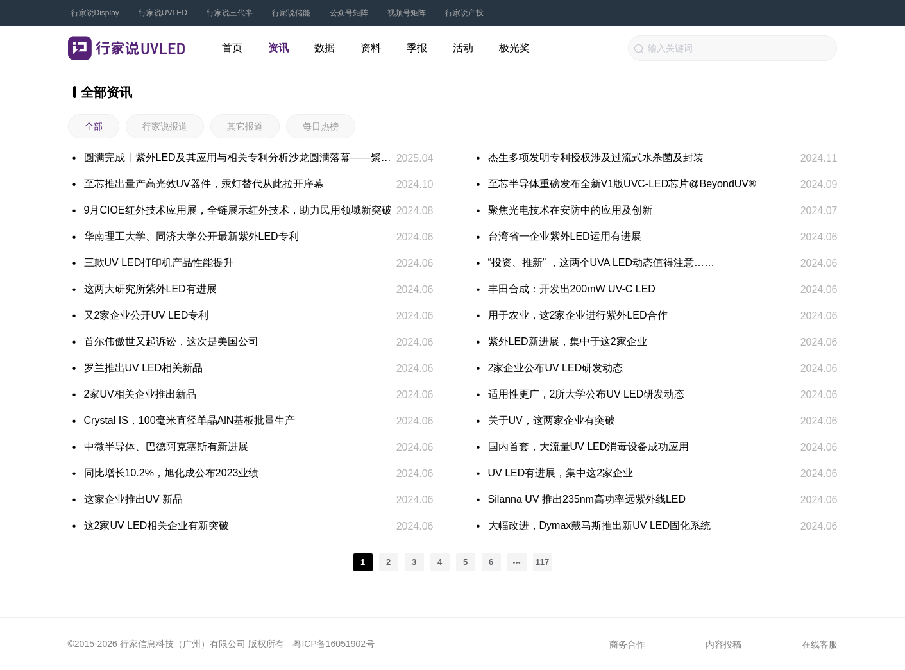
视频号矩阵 (406, 12)
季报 (417, 47)
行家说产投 (464, 12)
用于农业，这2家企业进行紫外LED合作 (578, 315)
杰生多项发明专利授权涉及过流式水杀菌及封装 (596, 157)
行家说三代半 (230, 12)
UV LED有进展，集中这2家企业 (561, 472)
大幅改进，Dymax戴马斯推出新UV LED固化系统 (599, 525)
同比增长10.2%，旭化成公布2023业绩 (171, 472)
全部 (94, 126)
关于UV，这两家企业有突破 (551, 420)
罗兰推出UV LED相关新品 (143, 367)
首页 (232, 47)
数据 (324, 47)
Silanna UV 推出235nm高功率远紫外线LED (587, 499)
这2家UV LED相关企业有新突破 (157, 525)
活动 (463, 47)
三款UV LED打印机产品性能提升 (159, 262)
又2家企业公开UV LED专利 (146, 315)
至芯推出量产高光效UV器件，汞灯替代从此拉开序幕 (204, 183)
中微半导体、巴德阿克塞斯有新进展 (166, 446)
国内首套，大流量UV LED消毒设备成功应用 (588, 446)
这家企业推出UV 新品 (133, 499)
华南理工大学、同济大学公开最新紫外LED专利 (191, 236)
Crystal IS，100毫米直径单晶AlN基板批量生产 (190, 420)
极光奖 (514, 47)
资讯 (278, 47)
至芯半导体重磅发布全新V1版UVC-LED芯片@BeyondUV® (622, 183)
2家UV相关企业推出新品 (140, 394)
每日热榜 (321, 126)
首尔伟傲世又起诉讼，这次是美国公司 (171, 341)
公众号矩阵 (349, 12)
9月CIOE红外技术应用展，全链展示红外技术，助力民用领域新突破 (238, 210)
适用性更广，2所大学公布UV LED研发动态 (586, 394)
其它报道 (245, 126)
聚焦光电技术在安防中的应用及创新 (570, 210)
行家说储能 (291, 12)
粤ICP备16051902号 (333, 644)
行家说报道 (164, 126)
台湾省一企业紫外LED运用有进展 (564, 236)
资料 (370, 47)
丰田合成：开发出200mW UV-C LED (571, 288)
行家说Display (95, 12)
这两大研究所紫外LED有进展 (150, 288)
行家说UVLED (163, 12)
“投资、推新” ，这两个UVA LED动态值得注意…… (601, 262)
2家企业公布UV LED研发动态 (555, 367)
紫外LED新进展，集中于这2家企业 (567, 341)
